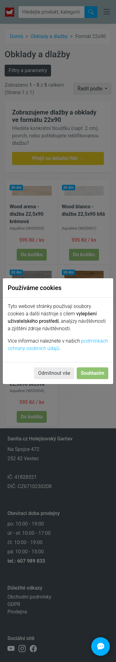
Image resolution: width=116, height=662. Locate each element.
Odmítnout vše (54, 373)
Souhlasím (92, 373)
